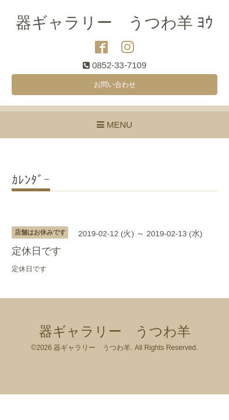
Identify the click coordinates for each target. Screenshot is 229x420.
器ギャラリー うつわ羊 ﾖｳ (115, 23)
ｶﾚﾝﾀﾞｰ (31, 180)
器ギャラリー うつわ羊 (115, 331)
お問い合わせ (115, 84)
